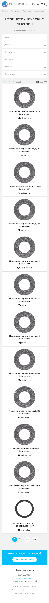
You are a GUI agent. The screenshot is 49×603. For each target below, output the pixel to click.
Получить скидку (24, 559)
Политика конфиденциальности (24, 590)
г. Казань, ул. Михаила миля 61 (25, 581)
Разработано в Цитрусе (24, 593)
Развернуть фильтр (24, 30)
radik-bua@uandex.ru (24, 578)
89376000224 (24, 575)
